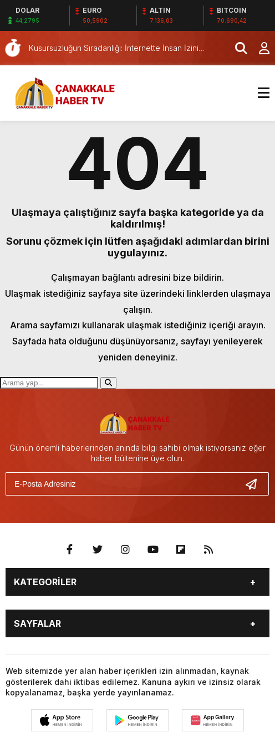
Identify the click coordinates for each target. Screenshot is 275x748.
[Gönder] (255, 484)
